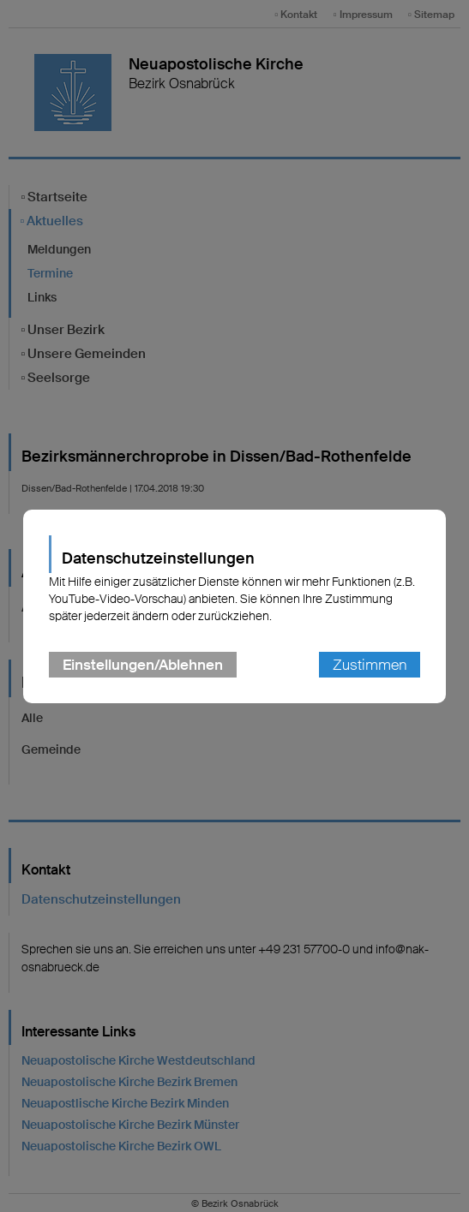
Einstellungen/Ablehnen (143, 664)
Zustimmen (369, 664)
